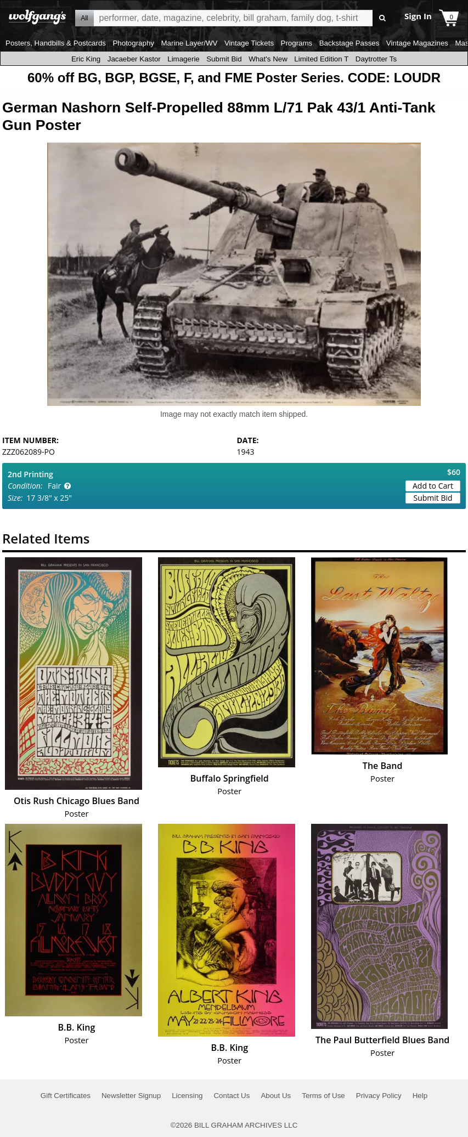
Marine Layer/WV (189, 43)
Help (420, 1095)
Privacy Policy (379, 1095)
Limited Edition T (321, 59)
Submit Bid (223, 59)
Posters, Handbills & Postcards (55, 43)
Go (383, 18)
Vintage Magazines (417, 43)
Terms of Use (323, 1095)
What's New (268, 59)
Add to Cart (433, 485)
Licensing (187, 1095)
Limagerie (183, 59)
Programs (297, 43)
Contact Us (231, 1095)
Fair (54, 485)
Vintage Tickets (249, 43)
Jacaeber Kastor (134, 59)
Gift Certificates (66, 1095)
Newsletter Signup (131, 1095)
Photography (133, 43)
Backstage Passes (349, 43)
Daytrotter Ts (376, 59)
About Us (276, 1095)
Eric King (85, 59)
